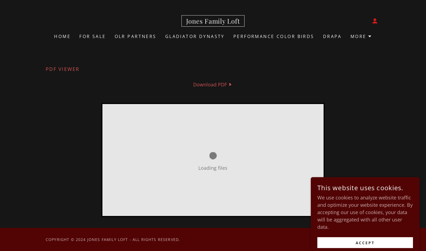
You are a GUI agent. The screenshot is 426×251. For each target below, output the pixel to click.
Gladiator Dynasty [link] (195, 36)
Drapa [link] (332, 36)
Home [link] (62, 36)
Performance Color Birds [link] (273, 36)
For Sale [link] (92, 36)
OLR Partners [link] (135, 36)
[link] (213, 21)
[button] (374, 20)
